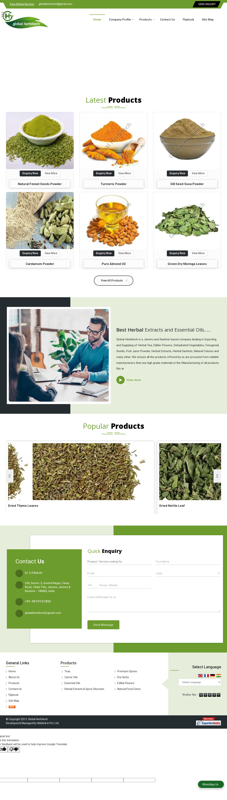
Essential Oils (72, 683)
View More (51, 173)
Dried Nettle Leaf (134, 506)
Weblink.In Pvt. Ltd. (48, 723)
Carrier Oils (71, 677)
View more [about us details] (134, 380)
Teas (67, 671)
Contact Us (167, 19)
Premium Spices (127, 671)
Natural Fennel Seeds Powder (40, 184)
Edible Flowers (125, 683)
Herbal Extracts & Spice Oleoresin (84, 688)
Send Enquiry (207, 4)
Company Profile (121, 19)
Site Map (208, 19)
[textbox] (119, 561)
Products (147, 19)
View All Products (112, 280)
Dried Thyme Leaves (63, 506)
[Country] (188, 573)
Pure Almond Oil (113, 264)
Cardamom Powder (40, 264)
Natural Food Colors (129, 688)
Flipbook (188, 19)
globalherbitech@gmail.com (55, 4)
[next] (217, 476)
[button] (22, 4)
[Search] (222, 19)
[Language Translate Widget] (200, 682)
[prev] (9, 476)
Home (97, 19)
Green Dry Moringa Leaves (187, 264)
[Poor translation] (14, 749)
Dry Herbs (123, 677)
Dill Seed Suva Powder (187, 184)
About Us (14, 677)
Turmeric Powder (114, 184)
